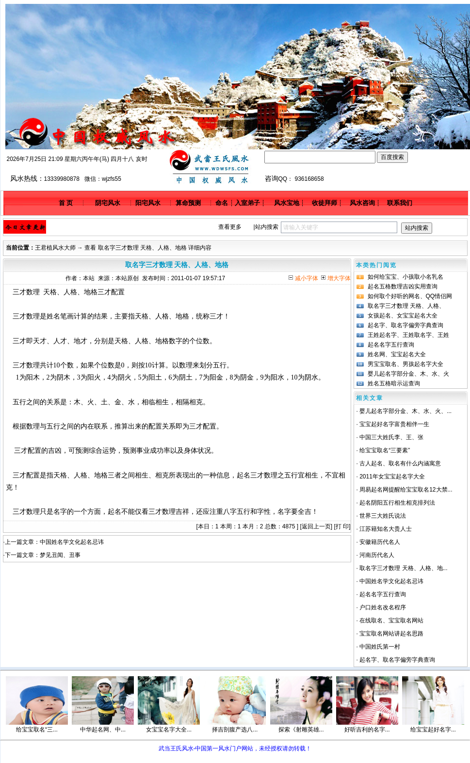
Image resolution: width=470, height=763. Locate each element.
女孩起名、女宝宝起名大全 (403, 315)
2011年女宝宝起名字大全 (392, 476)
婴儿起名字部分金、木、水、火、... (405, 411)
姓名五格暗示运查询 (394, 383)
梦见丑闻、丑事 (60, 555)
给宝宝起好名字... (433, 729)
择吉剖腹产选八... (235, 729)
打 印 (342, 526)
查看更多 (230, 226)
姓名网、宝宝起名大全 (397, 354)
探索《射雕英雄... (301, 729)
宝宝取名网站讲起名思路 (391, 633)
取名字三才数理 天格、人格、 (406, 305)
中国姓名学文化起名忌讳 (72, 542)
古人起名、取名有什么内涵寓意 (400, 463)
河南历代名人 (376, 555)
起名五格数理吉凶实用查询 (403, 286)
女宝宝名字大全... (169, 729)
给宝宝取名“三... (37, 729)
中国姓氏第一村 (379, 646)
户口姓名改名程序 (382, 607)
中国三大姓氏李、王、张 (391, 437)
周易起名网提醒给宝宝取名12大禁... (405, 489)
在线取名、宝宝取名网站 (391, 620)
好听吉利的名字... (367, 729)
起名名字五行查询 (391, 344)
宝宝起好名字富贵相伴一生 (394, 424)
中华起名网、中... (103, 729)
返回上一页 (316, 526)
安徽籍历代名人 (379, 542)
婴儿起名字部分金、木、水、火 (408, 373)
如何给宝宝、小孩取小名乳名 (405, 276)
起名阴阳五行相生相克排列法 (397, 502)
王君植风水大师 (55, 247)
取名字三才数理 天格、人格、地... (403, 568)
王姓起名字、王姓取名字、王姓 (408, 335)
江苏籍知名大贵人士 (385, 528)
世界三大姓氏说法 (382, 515)
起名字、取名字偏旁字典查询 (405, 325)
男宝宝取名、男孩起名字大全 (405, 364)
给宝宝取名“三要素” (384, 450)
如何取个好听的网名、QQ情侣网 (410, 296)
